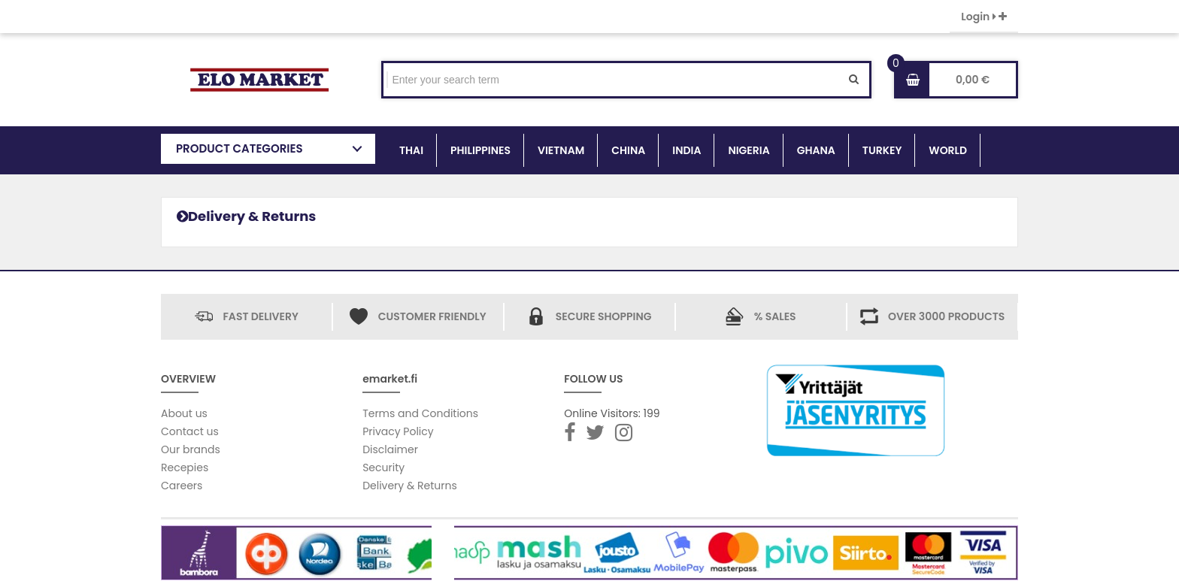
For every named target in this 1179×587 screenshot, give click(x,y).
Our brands (190, 449)
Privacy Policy (398, 431)
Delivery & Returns (409, 485)
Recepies (184, 467)
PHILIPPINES (480, 150)
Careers (181, 485)
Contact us (190, 431)
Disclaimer (390, 449)
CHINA (628, 150)
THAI (411, 150)
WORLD (948, 150)
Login (984, 16)
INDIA (686, 150)
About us (184, 413)
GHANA (816, 150)
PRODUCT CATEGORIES (239, 148)
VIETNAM (561, 150)
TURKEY (882, 150)
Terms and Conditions (420, 413)
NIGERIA (748, 150)
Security (383, 467)
